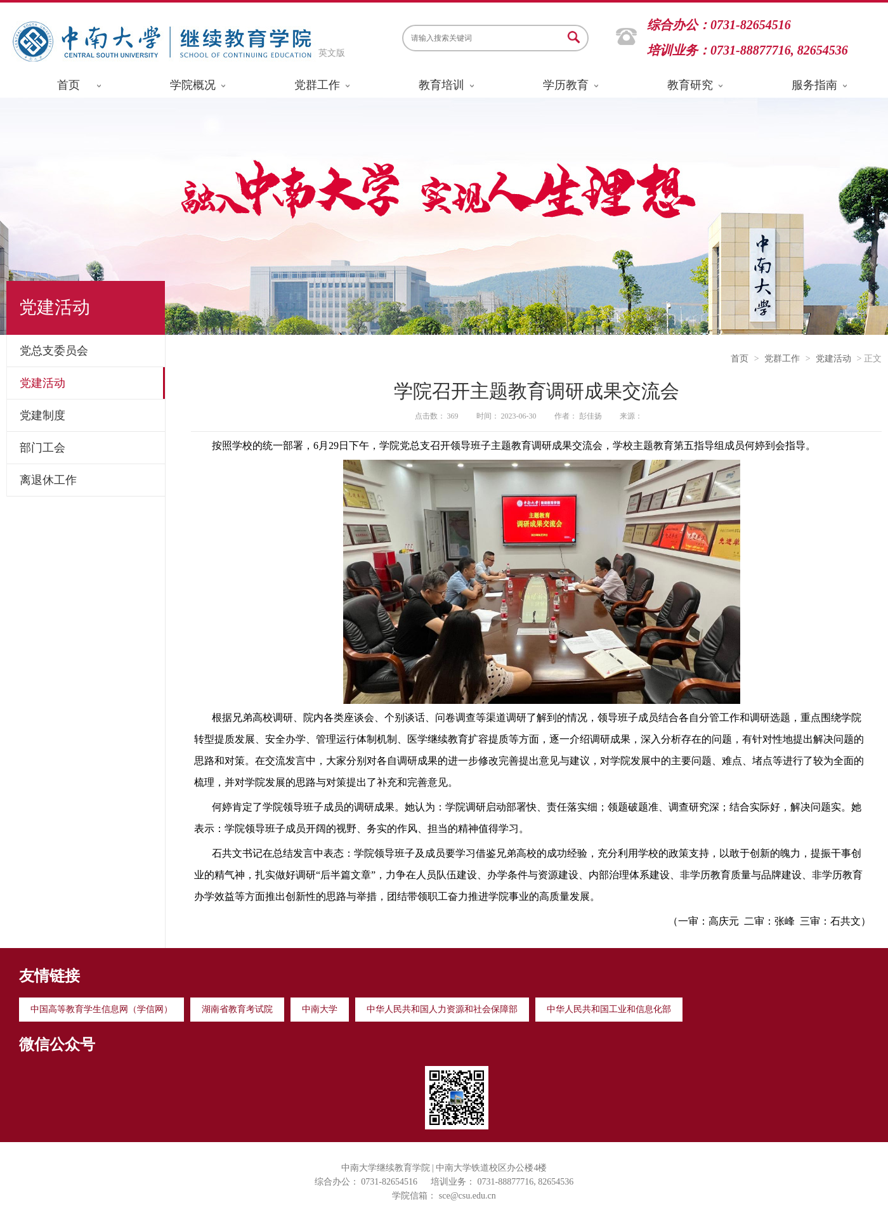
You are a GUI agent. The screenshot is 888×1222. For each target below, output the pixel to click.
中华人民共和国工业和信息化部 (609, 1009)
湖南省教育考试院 (237, 1009)
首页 (68, 85)
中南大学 (319, 1009)
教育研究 (690, 85)
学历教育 (566, 85)
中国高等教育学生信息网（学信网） (101, 1009)
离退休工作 (48, 480)
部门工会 (42, 447)
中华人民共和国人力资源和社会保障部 (442, 1009)
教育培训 (441, 85)
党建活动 (42, 383)
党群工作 (317, 85)
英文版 (331, 53)
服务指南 (814, 85)
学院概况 (193, 85)
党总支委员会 (54, 350)
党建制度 (42, 415)
